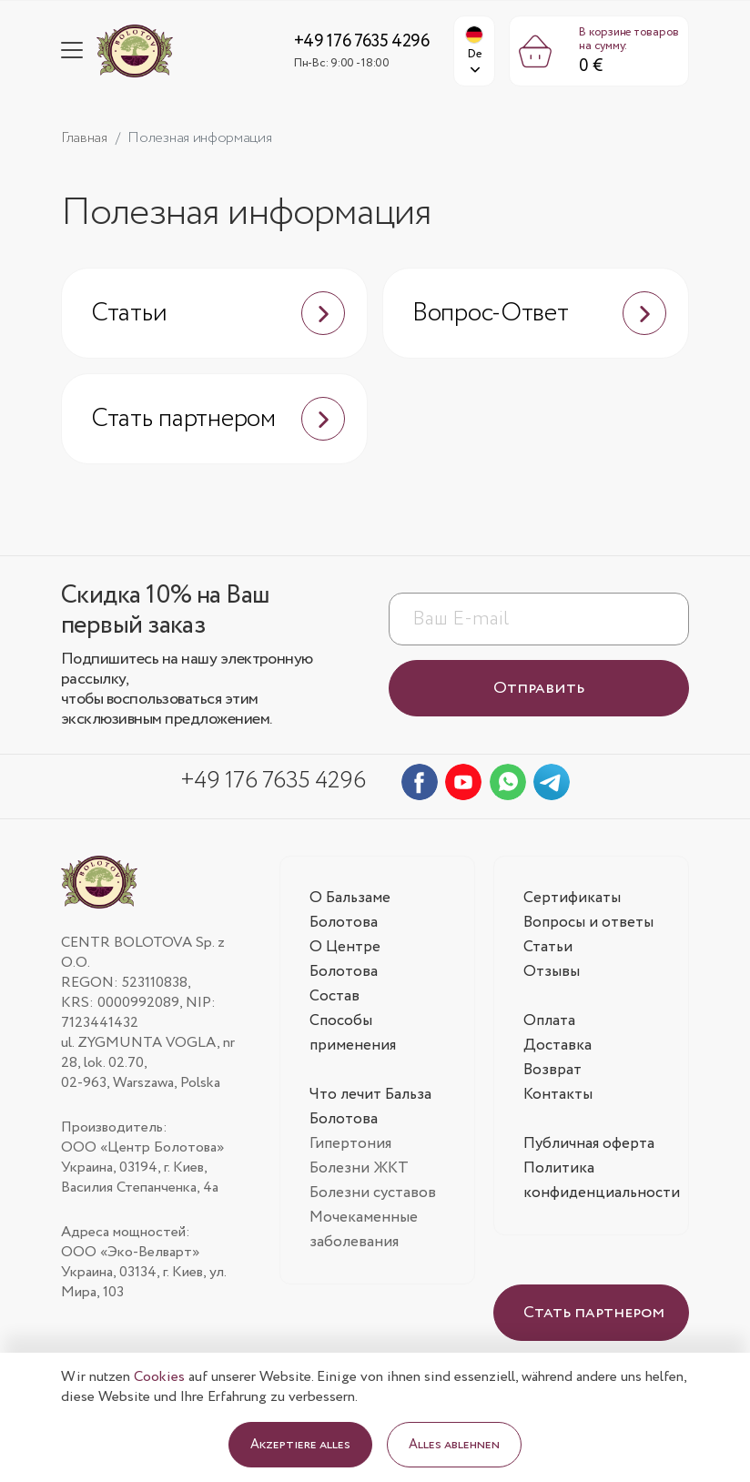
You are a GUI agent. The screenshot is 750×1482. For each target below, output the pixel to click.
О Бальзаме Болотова (349, 910)
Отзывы (551, 971)
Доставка (557, 1045)
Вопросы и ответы (588, 922)
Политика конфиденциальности (601, 1180)
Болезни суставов (372, 1193)
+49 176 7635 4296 (362, 42)
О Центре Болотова (344, 959)
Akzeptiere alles (300, 1445)
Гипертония (350, 1143)
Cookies (159, 1376)
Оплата (549, 1021)
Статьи (218, 313)
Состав (334, 996)
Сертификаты (572, 898)
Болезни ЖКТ (359, 1168)
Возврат (552, 1070)
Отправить (538, 688)
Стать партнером (218, 419)
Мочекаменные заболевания (363, 1230)
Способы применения (352, 1033)
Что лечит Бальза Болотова (370, 1107)
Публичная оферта (588, 1143)
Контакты (558, 1094)
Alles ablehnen (454, 1445)
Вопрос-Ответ (539, 313)
